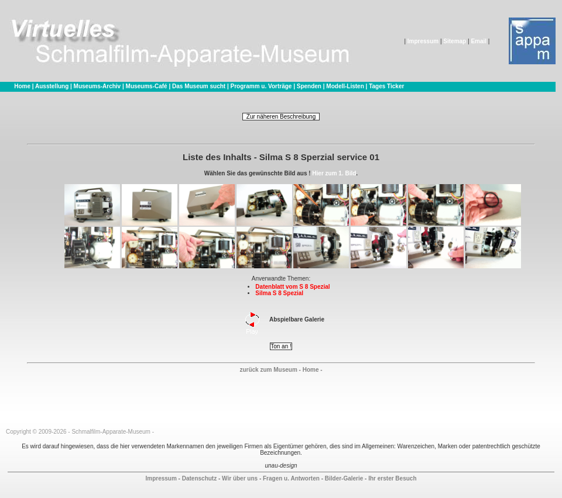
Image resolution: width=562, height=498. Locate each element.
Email (478, 41)
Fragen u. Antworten (291, 478)
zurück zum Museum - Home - (280, 369)
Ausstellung (51, 86)
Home (22, 86)
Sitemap (454, 41)
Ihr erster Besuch (392, 478)
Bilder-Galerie (344, 478)
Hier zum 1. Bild (334, 173)
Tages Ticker (386, 86)
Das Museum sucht (198, 86)
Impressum (422, 41)
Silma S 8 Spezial (279, 293)
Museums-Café (146, 86)
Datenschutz (199, 478)
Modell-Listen (345, 86)
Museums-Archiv (97, 86)
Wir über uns (240, 478)
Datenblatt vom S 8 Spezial (292, 286)
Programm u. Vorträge (261, 86)
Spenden (309, 86)
